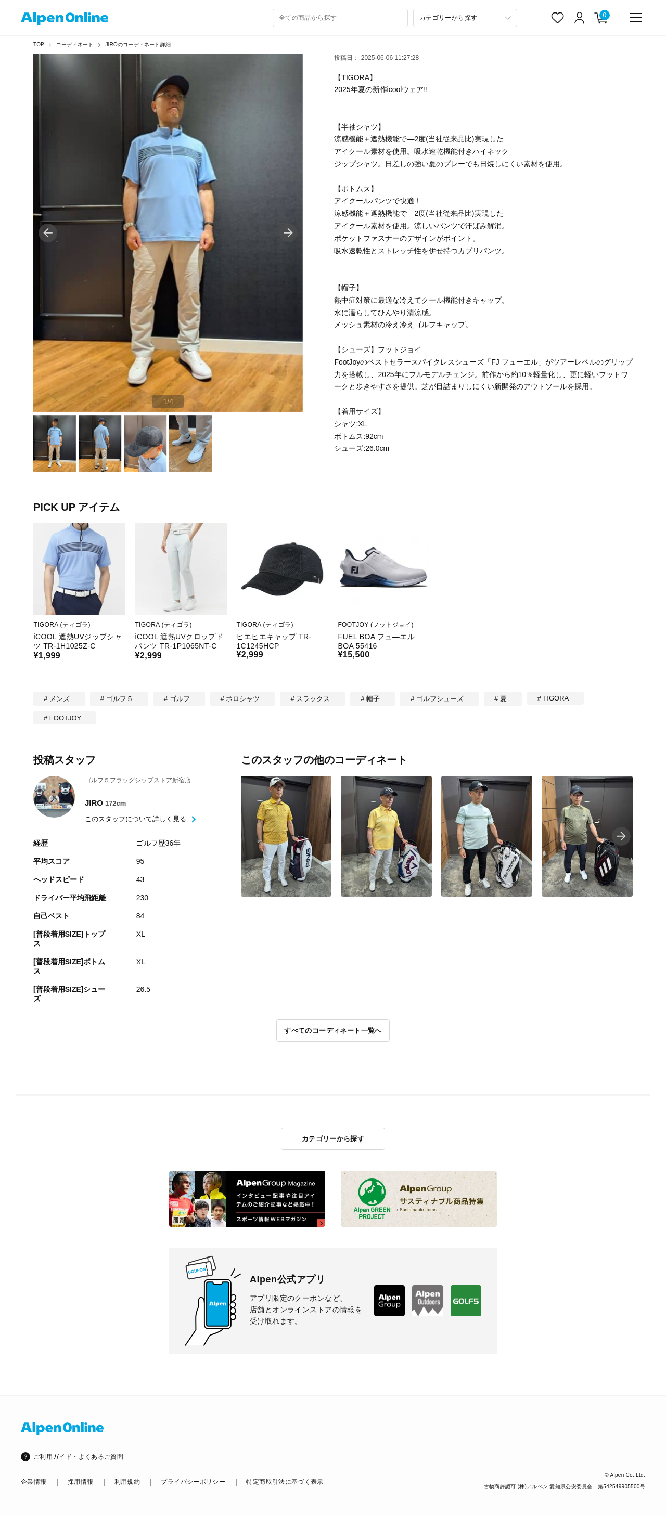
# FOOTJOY (62, 718)
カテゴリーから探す (333, 1139)
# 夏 (500, 699)
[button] (288, 233)
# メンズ (57, 699)
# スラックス (310, 699)
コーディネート (74, 44)
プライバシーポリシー (193, 1481)
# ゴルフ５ (116, 699)
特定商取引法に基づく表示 (284, 1481)
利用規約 (127, 1481)
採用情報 (80, 1481)
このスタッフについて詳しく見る (135, 819)
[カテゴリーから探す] (465, 18)
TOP (38, 44)
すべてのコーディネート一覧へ (332, 1030)
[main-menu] (635, 17)
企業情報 (33, 1481)
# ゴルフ (177, 699)
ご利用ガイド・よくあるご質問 (78, 1456)
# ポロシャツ (240, 699)
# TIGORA (553, 698)
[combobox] (340, 18)
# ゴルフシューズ (437, 699)
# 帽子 (370, 699)
